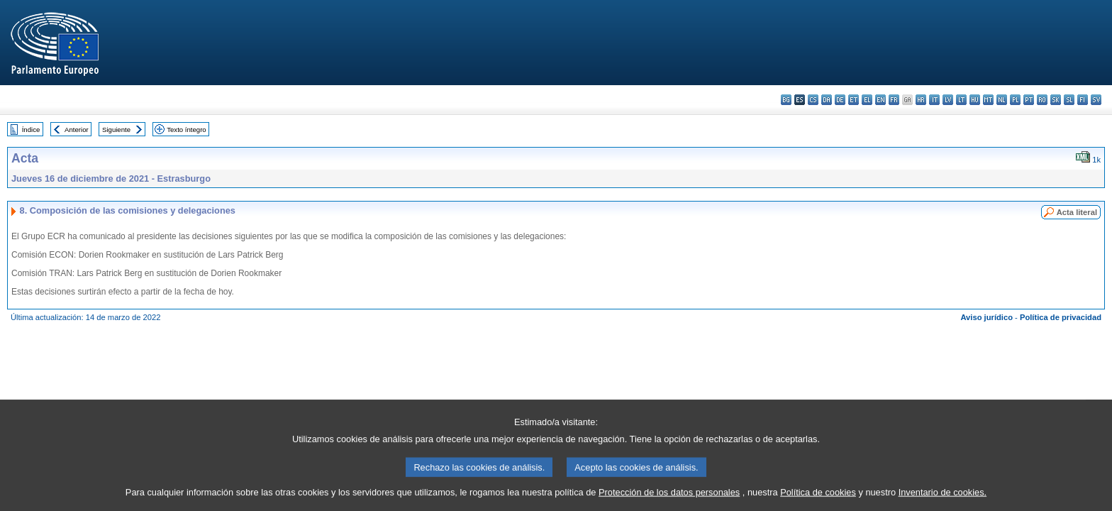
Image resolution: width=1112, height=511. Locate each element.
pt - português (1028, 99)
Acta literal (1077, 212)
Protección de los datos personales (669, 500)
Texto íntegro (186, 129)
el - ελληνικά (867, 99)
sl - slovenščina (1069, 99)
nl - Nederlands (1001, 99)
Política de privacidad (1060, 317)
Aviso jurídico (986, 317)
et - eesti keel (853, 99)
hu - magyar (974, 99)
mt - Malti (988, 99)
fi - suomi (1082, 99)
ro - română (1042, 99)
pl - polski (1015, 99)
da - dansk (826, 99)
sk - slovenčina (1055, 99)
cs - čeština (813, 99)
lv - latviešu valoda (948, 99)
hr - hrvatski (921, 99)
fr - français (894, 99)
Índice (31, 129)
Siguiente (116, 129)
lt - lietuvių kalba (961, 99)
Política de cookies (818, 500)
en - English (880, 99)
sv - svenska (1096, 99)
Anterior (77, 129)
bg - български (786, 99)
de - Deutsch (840, 99)
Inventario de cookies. (943, 500)
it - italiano (934, 99)
